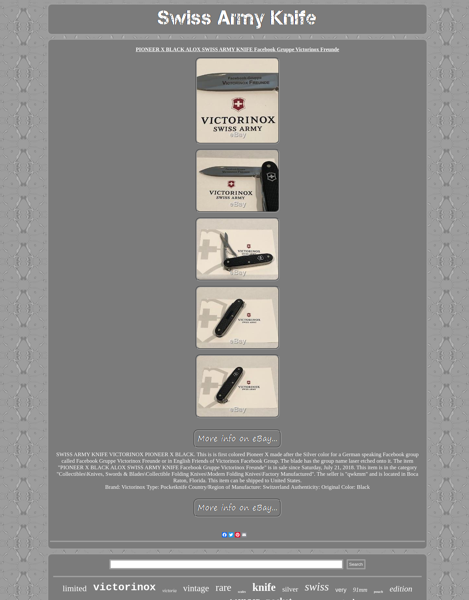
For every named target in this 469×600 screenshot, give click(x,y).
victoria (170, 590)
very (341, 590)
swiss (317, 586)
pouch (378, 591)
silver (290, 589)
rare (223, 587)
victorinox (124, 587)
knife (264, 587)
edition (401, 588)
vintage (196, 588)
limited (75, 588)
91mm (360, 590)
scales (242, 591)
